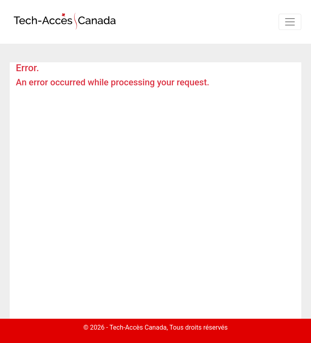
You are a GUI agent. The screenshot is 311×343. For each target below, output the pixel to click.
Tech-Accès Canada (137, 327)
